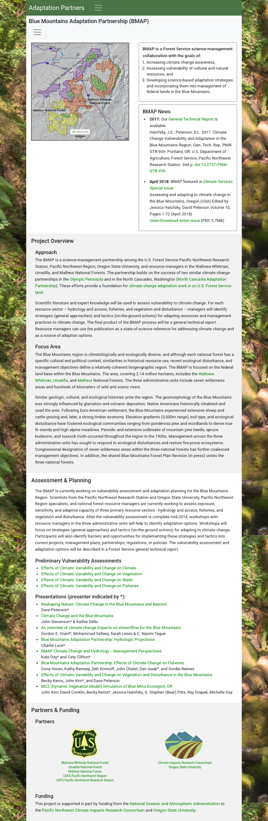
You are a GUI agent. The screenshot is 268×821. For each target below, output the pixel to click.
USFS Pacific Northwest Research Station (84, 780)
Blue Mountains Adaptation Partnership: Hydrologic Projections (98, 639)
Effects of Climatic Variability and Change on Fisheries (90, 585)
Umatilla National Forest (85, 767)
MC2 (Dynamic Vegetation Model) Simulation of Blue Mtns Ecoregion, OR (106, 686)
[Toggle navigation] (98, 8)
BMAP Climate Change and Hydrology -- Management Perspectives (101, 651)
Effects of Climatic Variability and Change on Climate (88, 568)
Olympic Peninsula (86, 279)
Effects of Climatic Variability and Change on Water (87, 580)
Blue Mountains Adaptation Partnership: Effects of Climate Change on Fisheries (112, 663)
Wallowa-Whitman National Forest (85, 762)
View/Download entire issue (175, 220)
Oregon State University (185, 767)
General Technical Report (190, 119)
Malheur (84, 380)
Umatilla (60, 380)
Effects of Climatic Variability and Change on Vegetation (91, 574)
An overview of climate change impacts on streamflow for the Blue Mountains (111, 627)
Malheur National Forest (85, 771)
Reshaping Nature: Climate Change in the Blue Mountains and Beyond (103, 604)
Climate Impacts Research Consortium (184, 762)
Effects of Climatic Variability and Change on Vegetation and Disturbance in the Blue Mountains (126, 674)
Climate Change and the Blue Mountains (77, 615)
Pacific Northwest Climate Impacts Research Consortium (93, 810)
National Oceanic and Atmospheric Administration (175, 803)
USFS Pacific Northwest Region (85, 776)
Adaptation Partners (57, 8)
